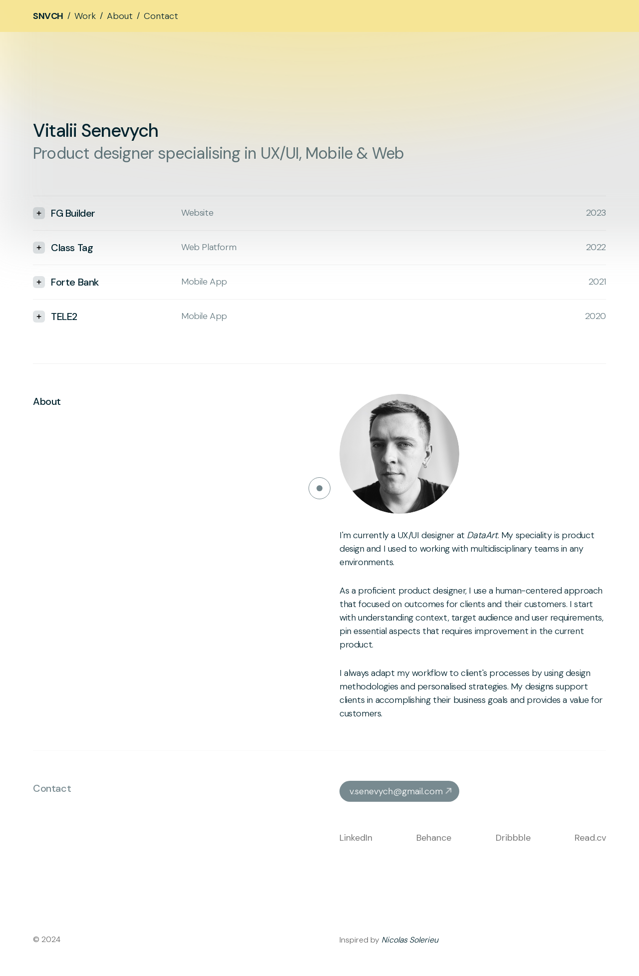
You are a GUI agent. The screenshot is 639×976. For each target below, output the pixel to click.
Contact (161, 16)
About (120, 16)
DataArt (482, 535)
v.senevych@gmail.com (396, 791)
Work (85, 16)
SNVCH (48, 16)
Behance (433, 838)
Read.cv (590, 838)
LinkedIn (355, 838)
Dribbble (513, 838)
